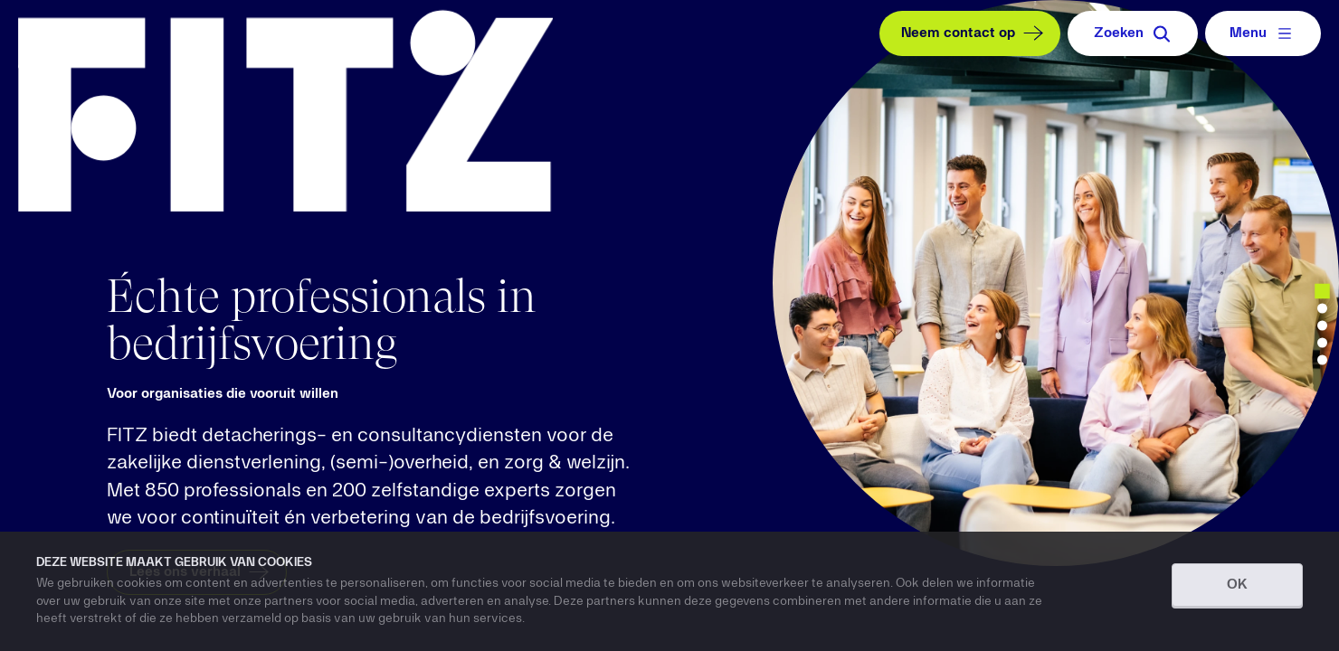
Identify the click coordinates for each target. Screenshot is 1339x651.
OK (1237, 585)
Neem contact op (974, 33)
